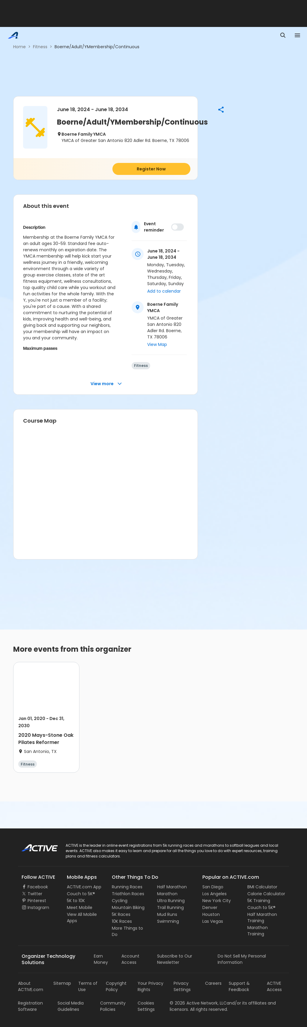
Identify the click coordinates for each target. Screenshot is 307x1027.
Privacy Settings (182, 986)
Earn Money (101, 959)
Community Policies (113, 1006)
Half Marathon (172, 887)
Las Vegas (212, 921)
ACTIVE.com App (84, 887)
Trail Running (170, 907)
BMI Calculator (262, 887)
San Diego (212, 887)
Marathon (167, 894)
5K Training (258, 901)
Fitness (40, 47)
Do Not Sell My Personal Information (242, 959)
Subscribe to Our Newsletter (174, 959)
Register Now (151, 169)
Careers (213, 983)
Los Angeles (214, 894)
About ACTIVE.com (30, 986)
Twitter (35, 894)
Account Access (130, 959)
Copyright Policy (116, 986)
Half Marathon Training (262, 917)
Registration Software (30, 1006)
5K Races (121, 914)
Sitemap (62, 983)
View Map (157, 344)
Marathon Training (257, 931)
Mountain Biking (128, 907)
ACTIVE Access (274, 986)
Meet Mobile (79, 907)
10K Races (122, 921)
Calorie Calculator (266, 894)
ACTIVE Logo (34, 846)
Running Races (127, 887)
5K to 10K (76, 901)
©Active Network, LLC (198, 1003)
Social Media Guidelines (71, 1006)
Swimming (168, 921)
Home (19, 47)
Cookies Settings (146, 1006)
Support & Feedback (239, 986)
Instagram (38, 907)
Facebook (38, 887)
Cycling (119, 901)
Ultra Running (171, 901)
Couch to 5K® (81, 894)
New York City (216, 901)
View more (106, 384)
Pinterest (37, 901)
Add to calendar (164, 291)
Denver (209, 907)
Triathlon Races (128, 894)
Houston (211, 914)
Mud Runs (167, 914)
